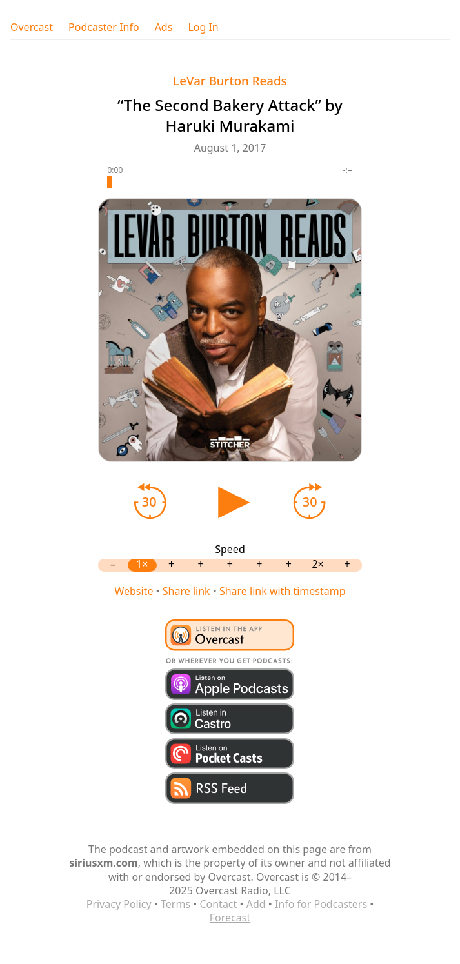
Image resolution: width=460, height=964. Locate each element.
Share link (186, 591)
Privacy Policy (119, 904)
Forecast (230, 917)
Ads (164, 27)
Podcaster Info (103, 27)
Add (256, 904)
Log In (203, 27)
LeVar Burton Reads (229, 80)
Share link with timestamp (282, 591)
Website (133, 591)
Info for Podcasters (321, 904)
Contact (218, 904)
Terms (175, 904)
